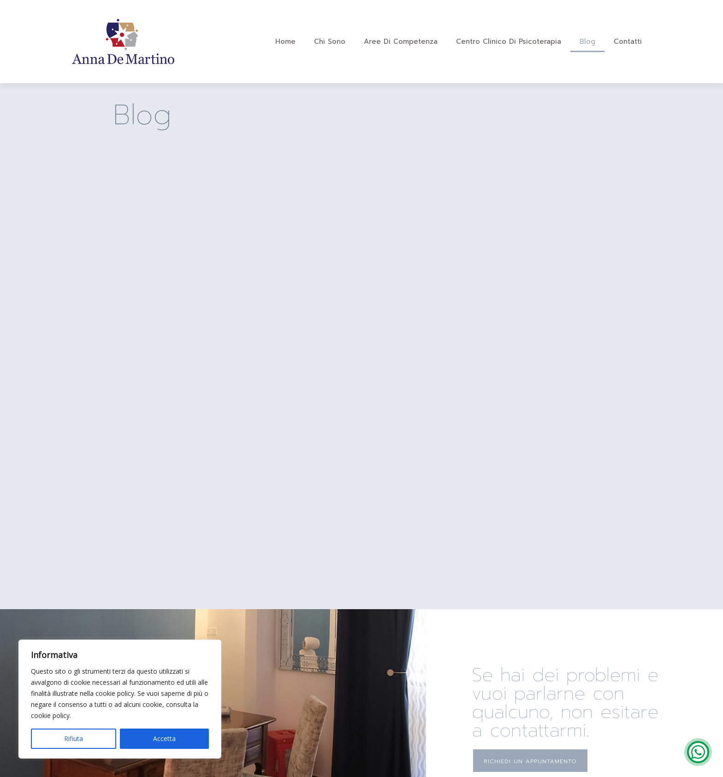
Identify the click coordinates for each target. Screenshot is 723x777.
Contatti (628, 41)
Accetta (164, 738)
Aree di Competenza (401, 41)
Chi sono (329, 41)
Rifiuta (73, 738)
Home (285, 41)
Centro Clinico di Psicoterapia (508, 41)
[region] (119, 699)
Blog (587, 41)
